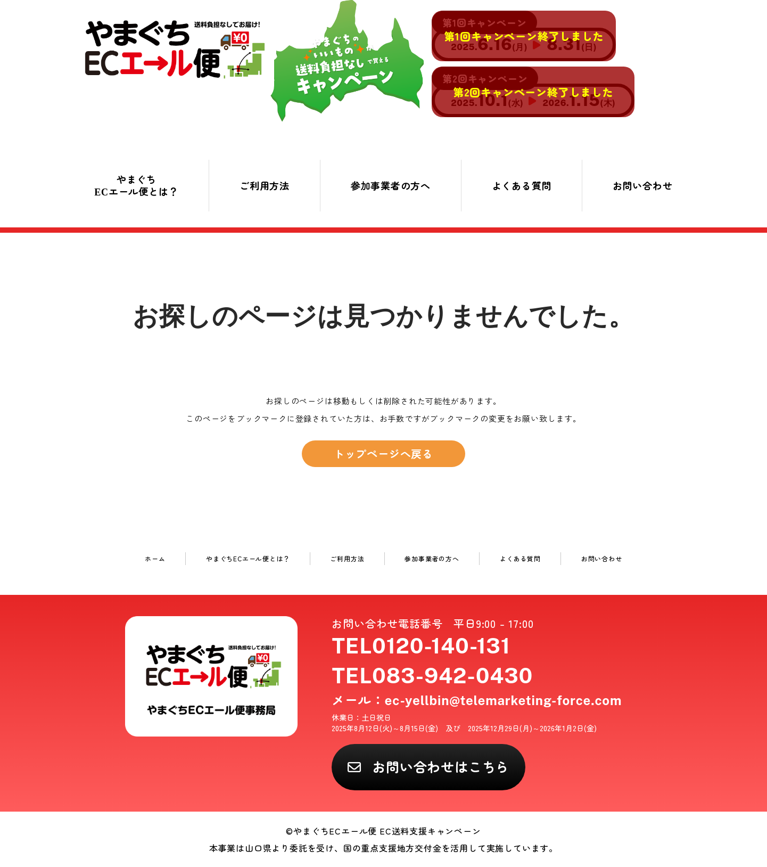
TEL (421, 645)
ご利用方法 (265, 185)
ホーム (155, 558)
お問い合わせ (643, 185)
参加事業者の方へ (391, 185)
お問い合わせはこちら (440, 766)
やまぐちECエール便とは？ (136, 185)
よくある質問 (522, 185)
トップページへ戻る (383, 453)
